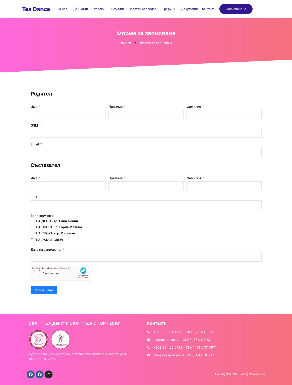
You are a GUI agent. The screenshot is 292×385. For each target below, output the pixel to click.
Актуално (117, 9)
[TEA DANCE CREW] (32, 239)
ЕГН (34, 197)
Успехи (100, 9)
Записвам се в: (42, 216)
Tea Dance (36, 9)
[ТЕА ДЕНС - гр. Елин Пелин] (32, 221)
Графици (169, 9)
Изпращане (44, 290)
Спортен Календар (143, 9)
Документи (189, 9)
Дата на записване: (46, 249)
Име (34, 107)
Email (35, 144)
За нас (63, 9)
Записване (234, 9)
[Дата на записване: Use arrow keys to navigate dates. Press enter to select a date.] (146, 257)
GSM (34, 125)
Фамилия (194, 107)
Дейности (81, 9)
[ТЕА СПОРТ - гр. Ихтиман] (32, 233)
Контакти (208, 9)
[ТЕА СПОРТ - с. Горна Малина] (32, 227)
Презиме (115, 107)
